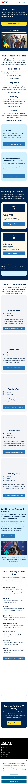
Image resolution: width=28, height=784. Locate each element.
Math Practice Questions (14, 367)
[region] (14, 771)
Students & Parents (7, 747)
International (6, 756)
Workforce (5, 754)
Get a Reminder (14, 30)
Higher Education (7, 752)
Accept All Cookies (14, 781)
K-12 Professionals (7, 750)
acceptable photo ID (15, 600)
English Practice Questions (14, 328)
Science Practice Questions (14, 452)
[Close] (26, 760)
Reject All (14, 777)
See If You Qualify (14, 144)
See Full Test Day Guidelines (13, 658)
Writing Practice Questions (14, 495)
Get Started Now (14, 78)
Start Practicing (8, 536)
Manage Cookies (14, 774)
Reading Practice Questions (14, 407)
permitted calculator (14, 642)
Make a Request (14, 176)
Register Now (14, 23)
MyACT (6, 591)
